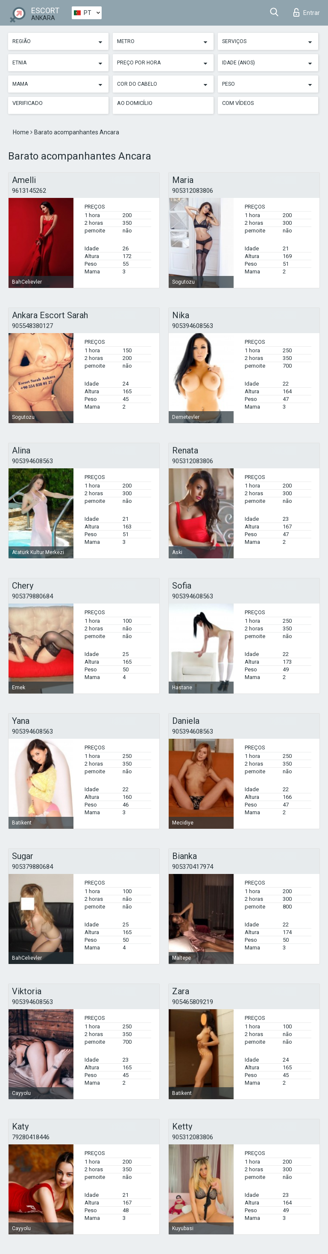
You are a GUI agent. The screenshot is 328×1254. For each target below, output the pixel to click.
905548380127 (32, 326)
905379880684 (32, 596)
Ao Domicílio (134, 103)
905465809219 (192, 1002)
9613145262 (29, 190)
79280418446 (31, 1137)
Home (21, 132)
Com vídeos (238, 103)
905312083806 (192, 190)
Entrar (306, 12)
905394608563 (192, 326)
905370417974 (192, 867)
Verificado (27, 103)
